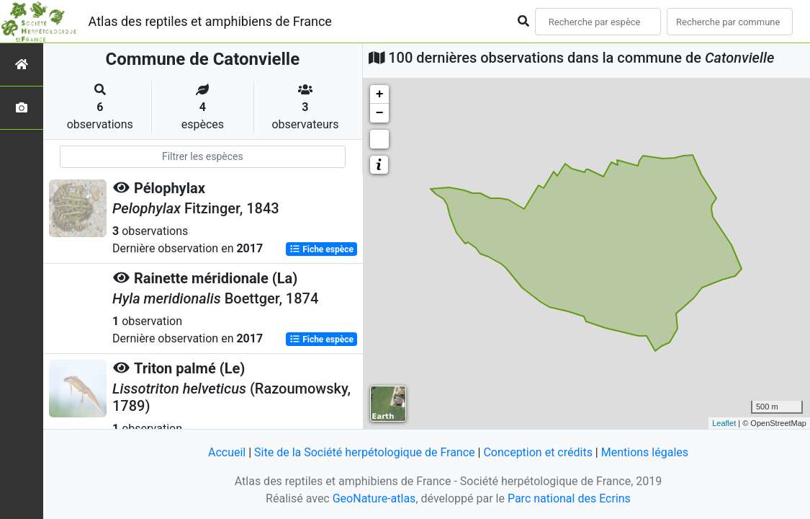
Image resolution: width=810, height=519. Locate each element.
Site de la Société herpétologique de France (364, 452)
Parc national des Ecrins (569, 498)
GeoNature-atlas (374, 498)
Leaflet (724, 423)
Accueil (227, 452)
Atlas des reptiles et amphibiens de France (210, 21)
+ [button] (380, 94)
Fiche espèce (321, 249)
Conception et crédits (538, 452)
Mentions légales (644, 452)
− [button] (380, 113)
